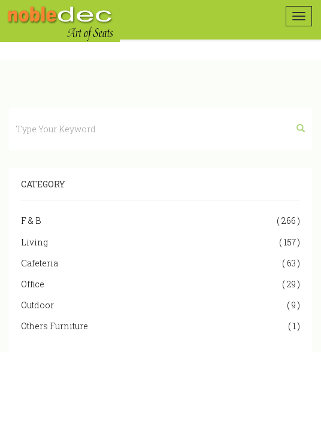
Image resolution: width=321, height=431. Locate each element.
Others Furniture (160, 325)
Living (160, 242)
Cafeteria (160, 263)
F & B (160, 220)
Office (160, 284)
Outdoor (160, 305)
